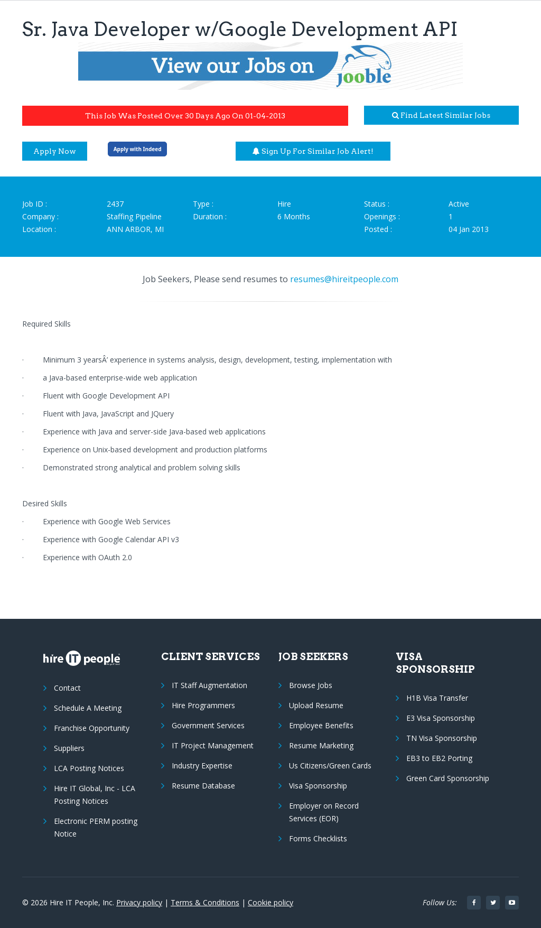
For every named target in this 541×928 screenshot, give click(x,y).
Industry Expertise (202, 765)
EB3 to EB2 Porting (439, 758)
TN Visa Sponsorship (441, 738)
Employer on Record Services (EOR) (324, 812)
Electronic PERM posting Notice (95, 827)
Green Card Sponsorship (447, 778)
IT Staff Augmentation (209, 685)
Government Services (208, 725)
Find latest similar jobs (441, 115)
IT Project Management (213, 745)
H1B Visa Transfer (437, 698)
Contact (67, 688)
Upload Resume (316, 705)
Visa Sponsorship (318, 786)
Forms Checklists (318, 838)
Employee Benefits (321, 725)
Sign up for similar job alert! (313, 151)
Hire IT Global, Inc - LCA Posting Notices (94, 794)
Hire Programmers (203, 705)
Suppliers (69, 748)
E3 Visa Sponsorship (440, 718)
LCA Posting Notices (89, 768)
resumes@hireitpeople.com (344, 279)
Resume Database (203, 786)
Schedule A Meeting (88, 708)
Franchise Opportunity (91, 728)
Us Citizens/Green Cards (330, 765)
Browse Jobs (310, 685)
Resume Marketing (321, 745)
